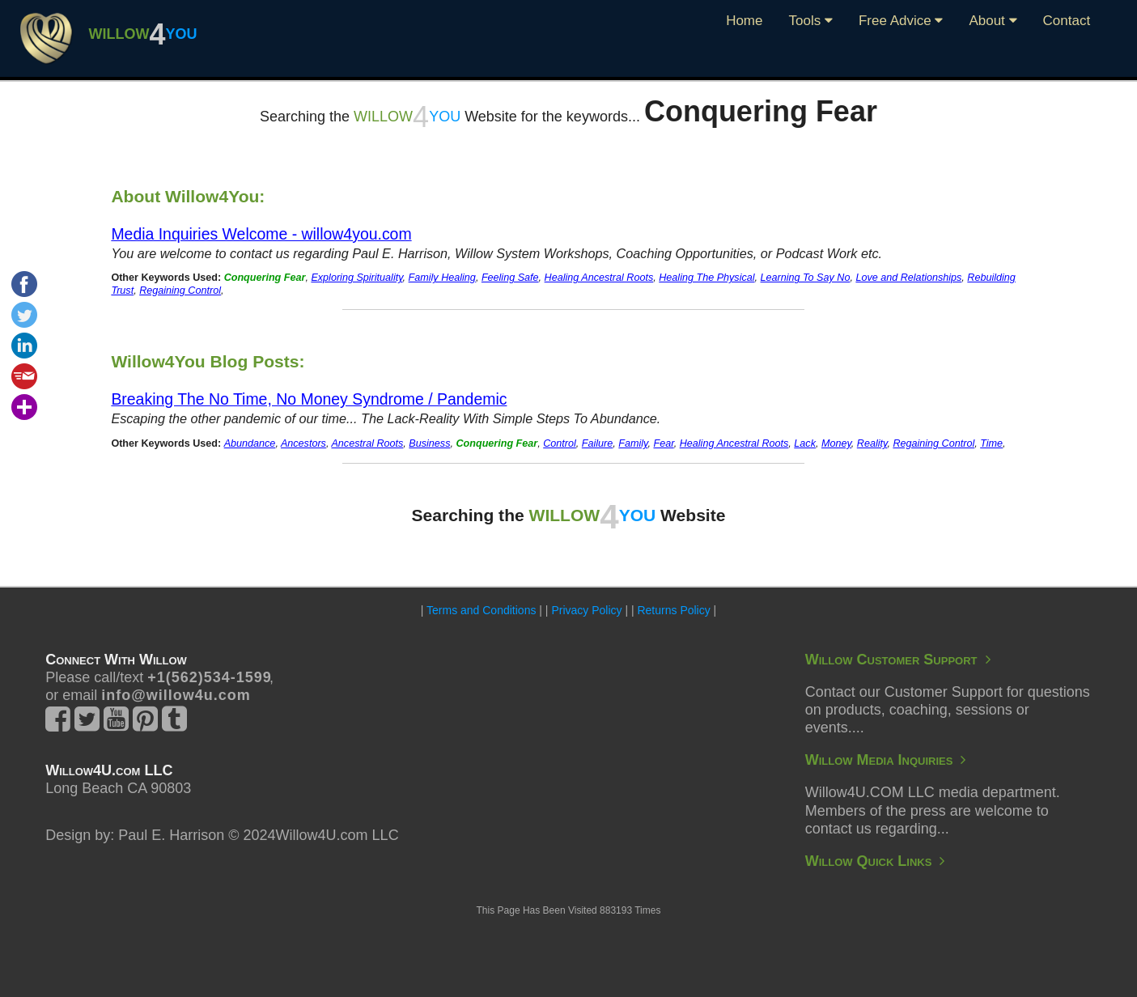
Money (836, 443)
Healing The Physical (706, 277)
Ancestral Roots (367, 443)
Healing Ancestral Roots (599, 277)
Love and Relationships (908, 277)
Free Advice (901, 20)
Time (991, 443)
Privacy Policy (586, 610)
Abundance (250, 443)
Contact (1067, 20)
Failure (597, 443)
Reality (872, 443)
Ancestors (303, 443)
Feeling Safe (510, 277)
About (992, 20)
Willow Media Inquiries (885, 760)
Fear (663, 443)
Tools (810, 20)
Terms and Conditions (481, 610)
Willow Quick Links (875, 861)
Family (632, 443)
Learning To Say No (806, 277)
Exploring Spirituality (356, 277)
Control (559, 443)
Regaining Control (180, 290)
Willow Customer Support (898, 659)
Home (744, 20)
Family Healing (442, 277)
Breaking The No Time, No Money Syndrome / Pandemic (309, 399)
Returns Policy (673, 610)
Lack (805, 443)
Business (429, 443)
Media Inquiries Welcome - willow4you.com (261, 234)
